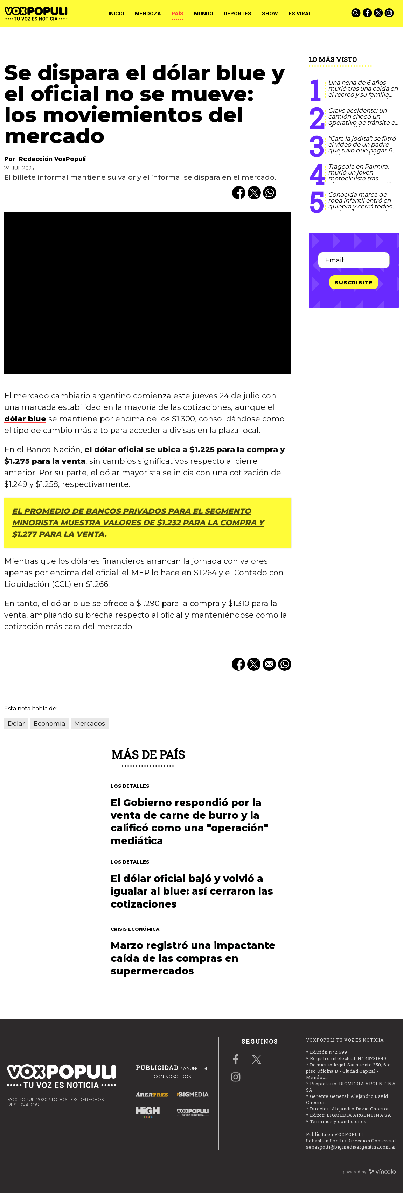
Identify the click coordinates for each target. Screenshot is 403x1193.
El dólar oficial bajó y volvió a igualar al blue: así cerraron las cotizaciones (192, 891)
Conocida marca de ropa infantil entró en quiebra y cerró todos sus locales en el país (359, 203)
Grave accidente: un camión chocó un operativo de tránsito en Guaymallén (363, 119)
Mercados (89, 723)
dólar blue (25, 419)
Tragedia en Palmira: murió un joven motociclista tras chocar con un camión (361, 175)
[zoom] (147, 293)
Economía (49, 723)
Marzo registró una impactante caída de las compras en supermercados (193, 958)
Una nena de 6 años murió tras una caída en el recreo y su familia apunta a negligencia (363, 91)
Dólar (16, 723)
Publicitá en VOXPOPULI (334, 1134)
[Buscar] (356, 13)
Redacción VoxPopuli (52, 159)
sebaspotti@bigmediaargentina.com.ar (351, 1147)
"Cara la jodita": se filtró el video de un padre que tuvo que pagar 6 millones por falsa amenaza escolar (362, 150)
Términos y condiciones (338, 1121)
